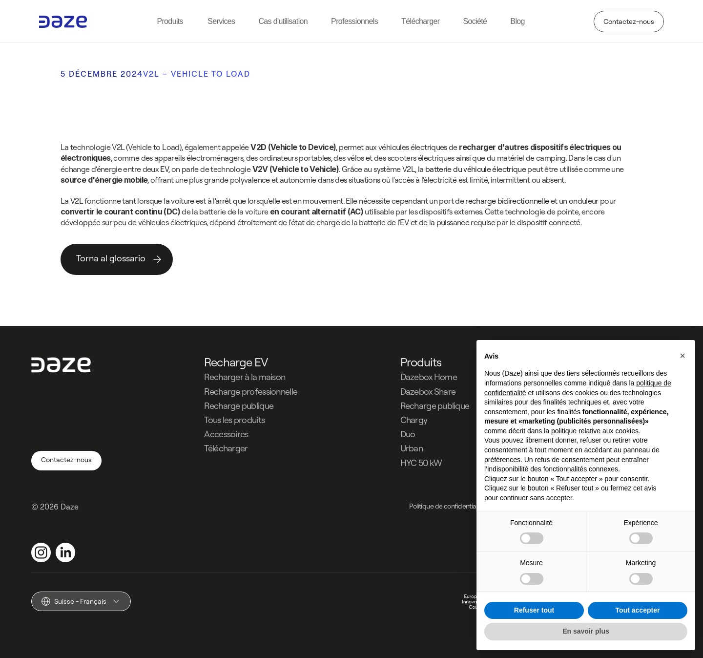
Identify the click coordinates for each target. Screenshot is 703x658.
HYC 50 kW (421, 462)
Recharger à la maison (244, 376)
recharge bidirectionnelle (507, 200)
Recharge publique (238, 405)
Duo (407, 434)
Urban (411, 448)
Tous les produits (234, 419)
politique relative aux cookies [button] (595, 431)
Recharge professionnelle (250, 391)
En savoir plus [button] (585, 631)
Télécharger (226, 448)
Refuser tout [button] (534, 610)
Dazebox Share (428, 391)
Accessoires (226, 434)
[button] (682, 355)
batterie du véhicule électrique (475, 169)
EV (164, 169)
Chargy (414, 419)
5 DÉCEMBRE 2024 (102, 74)
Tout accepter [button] (638, 610)
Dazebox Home (428, 376)
